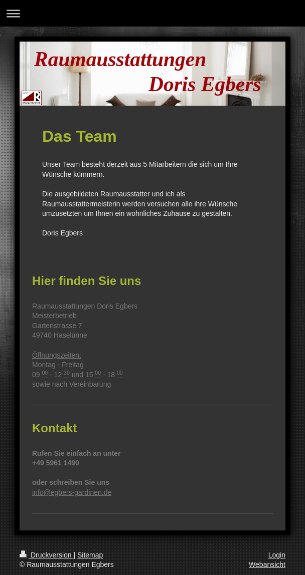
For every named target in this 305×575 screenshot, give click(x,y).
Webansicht (267, 564)
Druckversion (46, 555)
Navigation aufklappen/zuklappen (152, 13)
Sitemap (90, 555)
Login (276, 555)
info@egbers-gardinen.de (71, 492)
